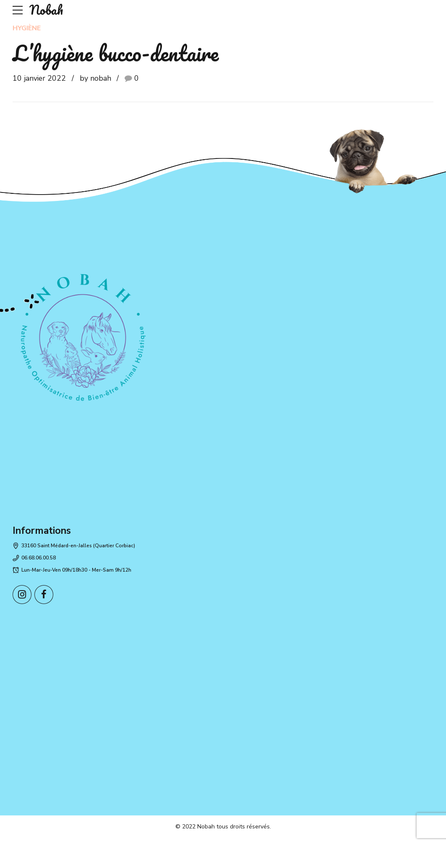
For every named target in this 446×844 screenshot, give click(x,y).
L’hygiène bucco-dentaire (116, 52)
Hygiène (27, 28)
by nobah (95, 78)
